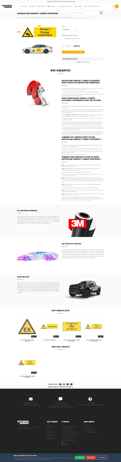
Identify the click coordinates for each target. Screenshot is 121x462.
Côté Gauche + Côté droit (71, 38)
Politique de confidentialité (69, 441)
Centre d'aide (90, 407)
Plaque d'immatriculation (88, 197)
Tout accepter (80, 457)
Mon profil (87, 430)
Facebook (65, 449)
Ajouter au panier (73, 52)
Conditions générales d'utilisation (71, 439)
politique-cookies (67, 443)
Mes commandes (89, 434)
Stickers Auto (50, 430)
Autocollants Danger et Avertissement (26, 379)
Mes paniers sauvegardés (91, 436)
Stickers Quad (51, 439)
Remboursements (67, 432)
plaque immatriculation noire (71, 200)
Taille (63, 26)
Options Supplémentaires (70, 35)
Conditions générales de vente (70, 436)
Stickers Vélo (50, 441)
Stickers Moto (51, 432)
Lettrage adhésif (51, 443)
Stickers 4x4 (50, 434)
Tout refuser (91, 457)
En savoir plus (48, 459)
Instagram (65, 447)
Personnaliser (102, 457)
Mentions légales (66, 434)
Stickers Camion (51, 436)
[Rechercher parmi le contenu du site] (85, 13)
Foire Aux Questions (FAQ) (69, 430)
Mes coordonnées (89, 432)
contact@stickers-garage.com (31, 409)
